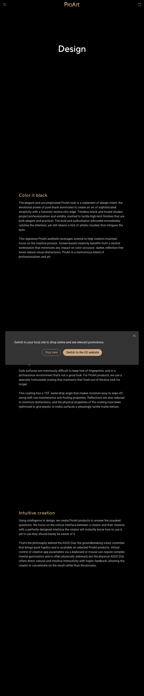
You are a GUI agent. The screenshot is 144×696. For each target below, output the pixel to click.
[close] (134, 335)
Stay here (51, 352)
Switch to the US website (82, 352)
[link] (72, 4)
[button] (4, 4)
